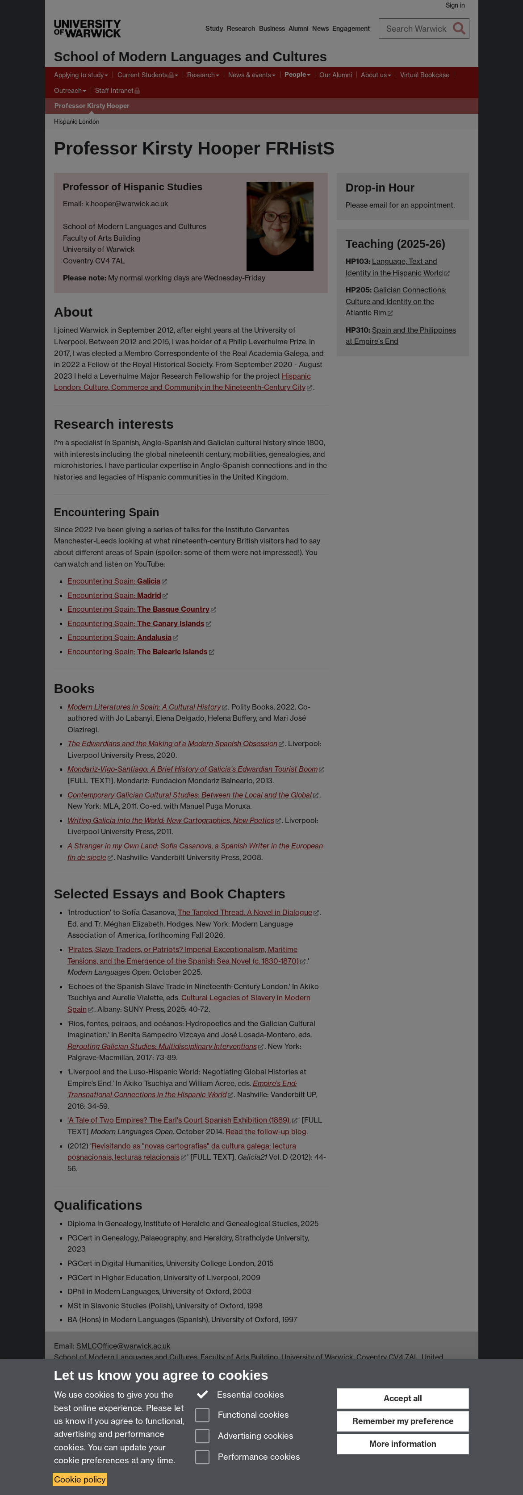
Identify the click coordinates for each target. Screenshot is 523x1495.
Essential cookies (239, 1394)
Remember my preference (403, 1421)
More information (402, 1444)
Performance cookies (247, 1457)
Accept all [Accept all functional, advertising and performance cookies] (403, 1398)
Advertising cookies (244, 1436)
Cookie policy (80, 1479)
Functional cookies (242, 1415)
